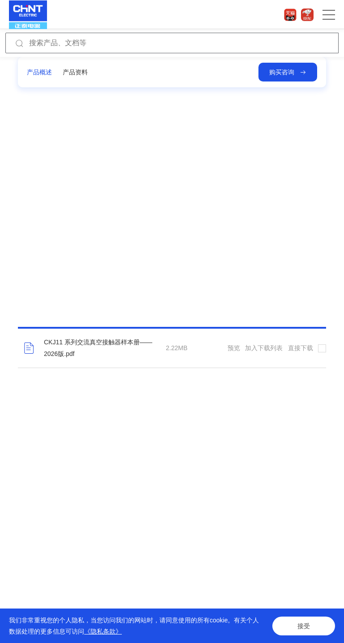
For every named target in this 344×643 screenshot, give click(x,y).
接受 (303, 626)
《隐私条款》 (103, 631)
